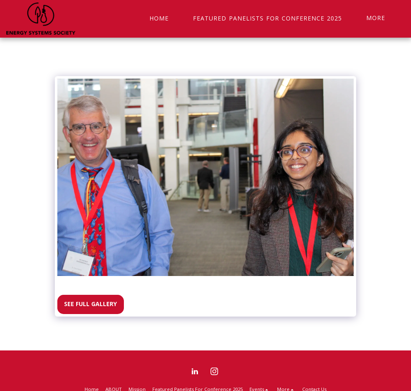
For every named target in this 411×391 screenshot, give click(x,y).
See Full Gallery (90, 304)
